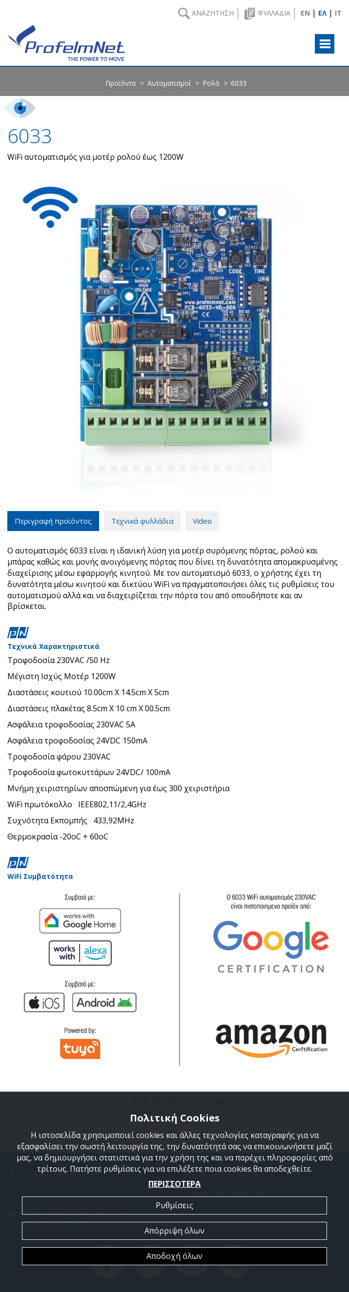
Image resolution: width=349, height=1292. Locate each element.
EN (305, 13)
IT (338, 13)
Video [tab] (202, 521)
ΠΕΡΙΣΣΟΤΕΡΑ (174, 1183)
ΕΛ (322, 13)
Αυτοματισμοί (169, 83)
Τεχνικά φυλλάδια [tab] (142, 521)
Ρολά (211, 83)
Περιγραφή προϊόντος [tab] (53, 521)
